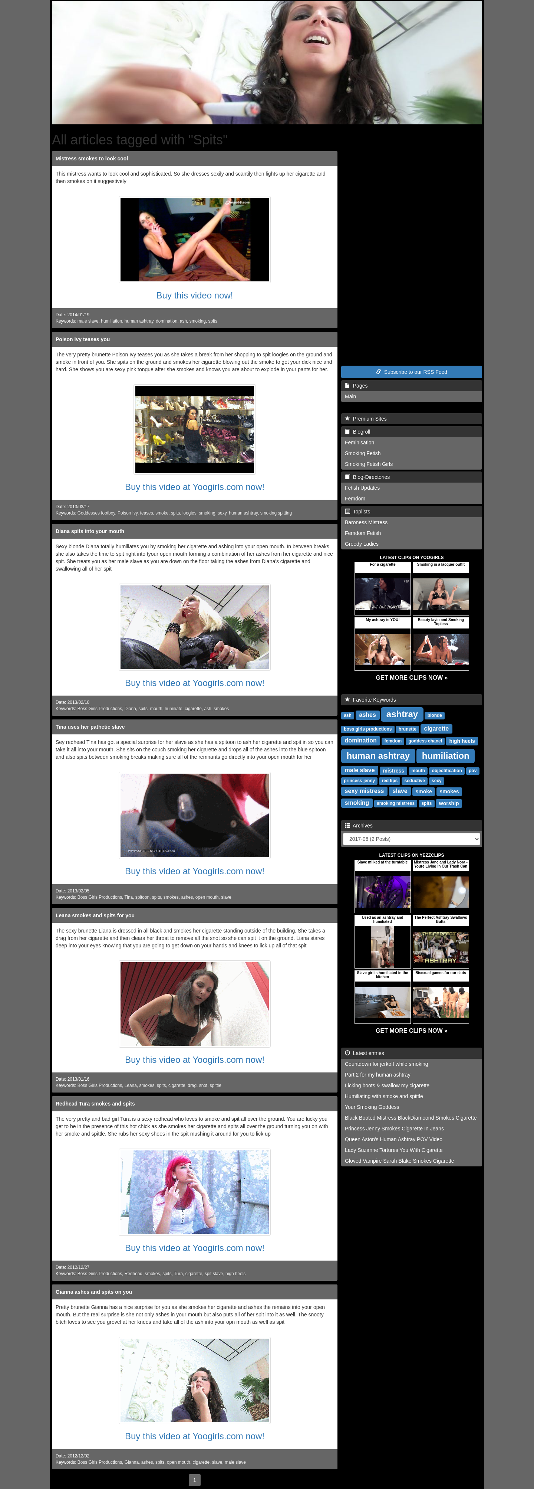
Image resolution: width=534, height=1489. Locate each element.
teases (146, 513)
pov (473, 770)
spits (212, 321)
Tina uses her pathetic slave (90, 727)
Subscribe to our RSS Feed (411, 372)
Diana (130, 708)
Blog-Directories (367, 477)
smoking (197, 321)
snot (203, 1085)
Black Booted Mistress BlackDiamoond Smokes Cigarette (411, 1118)
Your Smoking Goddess (372, 1107)
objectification (447, 770)
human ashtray (139, 321)
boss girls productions (368, 729)
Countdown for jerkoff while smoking (386, 1064)
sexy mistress (364, 791)
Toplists (357, 512)
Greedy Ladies (362, 544)
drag (192, 1085)
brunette (407, 729)
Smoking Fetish (362, 453)
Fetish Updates (362, 488)
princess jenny (359, 780)
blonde (435, 715)
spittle (215, 1085)
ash (183, 321)
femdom (393, 741)
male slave (88, 321)
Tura (178, 1273)
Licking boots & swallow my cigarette (387, 1085)
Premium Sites (366, 419)
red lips (390, 780)
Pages (356, 386)
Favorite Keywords (370, 700)
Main (350, 396)
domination (166, 321)
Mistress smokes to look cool (92, 158)
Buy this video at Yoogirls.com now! (194, 487)
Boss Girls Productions (100, 708)
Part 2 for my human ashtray (378, 1075)
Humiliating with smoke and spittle (384, 1096)
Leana (131, 1085)
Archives (359, 826)
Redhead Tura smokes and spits (95, 1104)
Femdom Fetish (363, 533)
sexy (222, 513)
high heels (235, 1273)
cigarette (193, 708)
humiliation (111, 321)
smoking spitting (276, 513)
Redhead (133, 1273)
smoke (161, 513)
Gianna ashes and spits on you (94, 1292)
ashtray (402, 714)
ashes (187, 897)
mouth (156, 708)
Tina (129, 897)
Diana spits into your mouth (90, 531)
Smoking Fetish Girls (369, 464)
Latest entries (364, 1053)
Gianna (132, 1462)
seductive (414, 780)
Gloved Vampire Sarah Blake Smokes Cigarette (399, 1161)
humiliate (173, 708)
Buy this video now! (194, 295)
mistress (393, 770)
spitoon (142, 897)
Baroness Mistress (366, 522)
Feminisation (359, 442)
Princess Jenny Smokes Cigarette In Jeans (394, 1129)
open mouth (207, 897)
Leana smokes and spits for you (95, 915)
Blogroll (357, 432)
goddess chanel (425, 741)
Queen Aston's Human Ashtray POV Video (393, 1139)
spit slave (214, 1273)
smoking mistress (396, 803)
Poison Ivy (128, 513)
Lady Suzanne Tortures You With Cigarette (394, 1150)
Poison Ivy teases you (83, 339)
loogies (189, 513)
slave (226, 897)
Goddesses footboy (96, 513)
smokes (221, 708)
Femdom (355, 499)
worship (449, 803)
